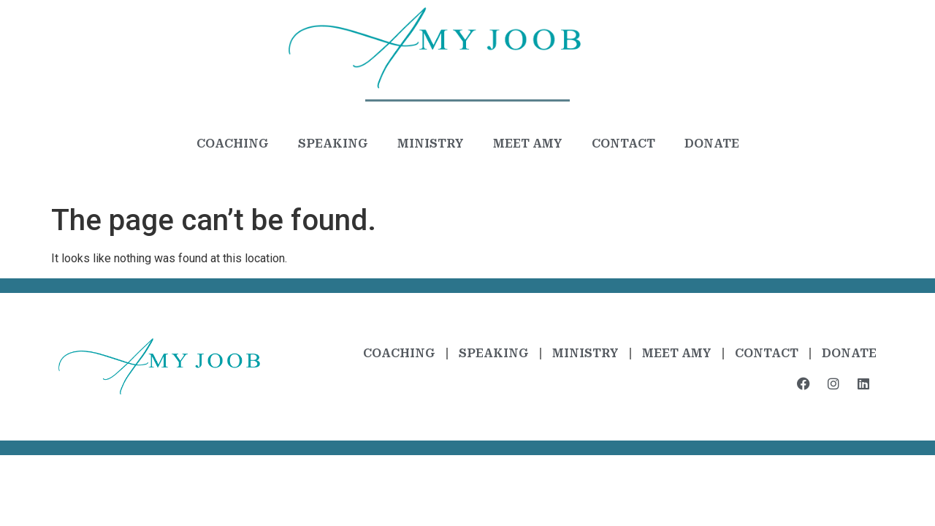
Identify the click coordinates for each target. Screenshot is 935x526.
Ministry (430, 143)
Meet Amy (527, 143)
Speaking (333, 143)
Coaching (232, 143)
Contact (623, 143)
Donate (711, 143)
